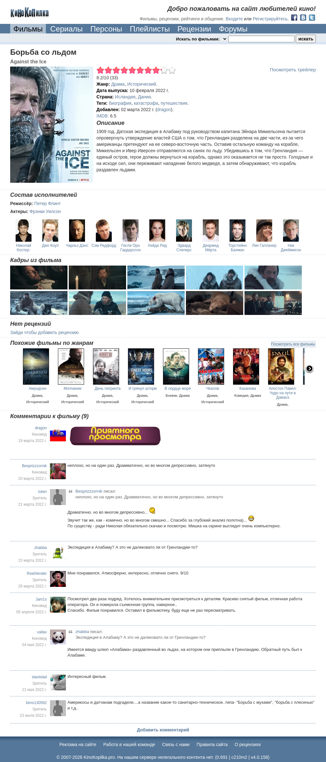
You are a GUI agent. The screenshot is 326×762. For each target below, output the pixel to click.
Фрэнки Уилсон (45, 211)
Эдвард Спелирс (184, 247)
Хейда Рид (157, 245)
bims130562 (36, 703)
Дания (144, 96)
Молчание (73, 388)
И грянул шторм (143, 388)
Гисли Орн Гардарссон (130, 247)
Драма (117, 84)
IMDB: (102, 115)
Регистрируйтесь (270, 18)
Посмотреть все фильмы (293, 344)
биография (120, 103)
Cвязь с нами (175, 744)
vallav (42, 632)
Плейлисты (150, 29)
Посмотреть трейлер (293, 69)
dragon (164, 109)
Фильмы (28, 29)
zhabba (40, 547)
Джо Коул (50, 245)
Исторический (141, 84)
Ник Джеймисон (291, 247)
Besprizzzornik (34, 466)
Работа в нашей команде (129, 744)
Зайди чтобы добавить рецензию (44, 332)
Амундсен (37, 388)
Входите (234, 18)
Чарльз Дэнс (77, 245)
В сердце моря (178, 388)
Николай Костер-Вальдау (23, 250)
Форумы (233, 29)
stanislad (39, 677)
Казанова (247, 388)
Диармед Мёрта (211, 247)
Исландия (125, 96)
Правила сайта (212, 744)
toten (42, 491)
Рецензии (194, 29)
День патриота (107, 388)
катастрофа (146, 103)
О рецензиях (248, 744)
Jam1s (41, 599)
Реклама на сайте (78, 744)
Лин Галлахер (264, 245)
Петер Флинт (47, 203)
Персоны (106, 29)
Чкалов (212, 388)
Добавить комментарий (163, 729)
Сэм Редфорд (103, 245)
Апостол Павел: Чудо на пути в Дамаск (282, 393)
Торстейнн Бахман (237, 247)
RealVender (37, 573)
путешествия (174, 103)
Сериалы (66, 29)
